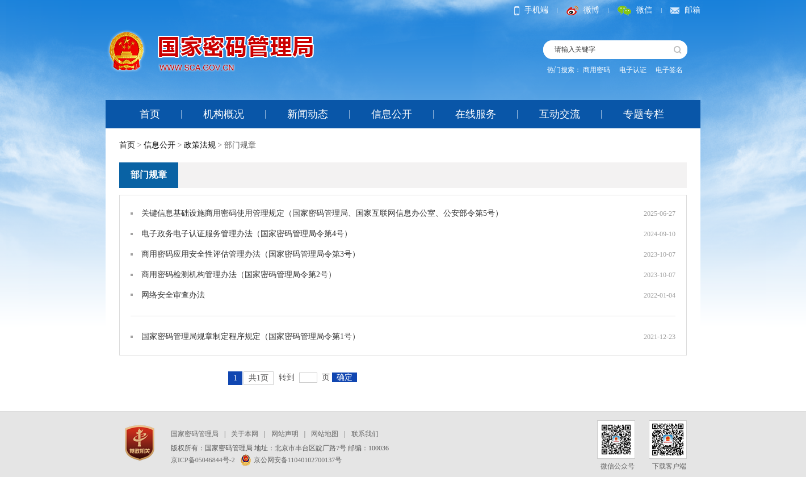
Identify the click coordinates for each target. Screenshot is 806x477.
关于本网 (244, 434)
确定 (344, 377)
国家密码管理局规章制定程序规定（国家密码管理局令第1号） (250, 336)
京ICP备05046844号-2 (203, 460)
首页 (150, 114)
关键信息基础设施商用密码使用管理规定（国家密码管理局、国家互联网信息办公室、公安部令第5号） (322, 213)
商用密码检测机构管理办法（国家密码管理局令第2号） (238, 274)
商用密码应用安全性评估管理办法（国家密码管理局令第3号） (250, 254)
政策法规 (200, 145)
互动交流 (559, 114)
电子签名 (669, 70)
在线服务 (475, 114)
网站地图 (324, 434)
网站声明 (285, 434)
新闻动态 (307, 114)
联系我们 (365, 434)
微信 (635, 10)
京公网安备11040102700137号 (291, 460)
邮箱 (685, 10)
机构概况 (223, 114)
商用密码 (596, 70)
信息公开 (391, 114)
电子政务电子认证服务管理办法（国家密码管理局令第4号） (246, 233)
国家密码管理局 (195, 434)
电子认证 (633, 70)
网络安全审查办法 (173, 295)
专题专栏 (643, 114)
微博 (582, 10)
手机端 (531, 10)
